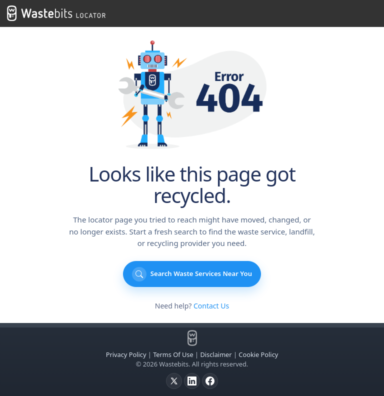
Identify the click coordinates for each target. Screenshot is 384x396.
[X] (174, 381)
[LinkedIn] (192, 381)
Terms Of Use (173, 354)
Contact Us (211, 305)
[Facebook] (210, 381)
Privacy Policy (126, 354)
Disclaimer (216, 354)
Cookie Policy (258, 354)
